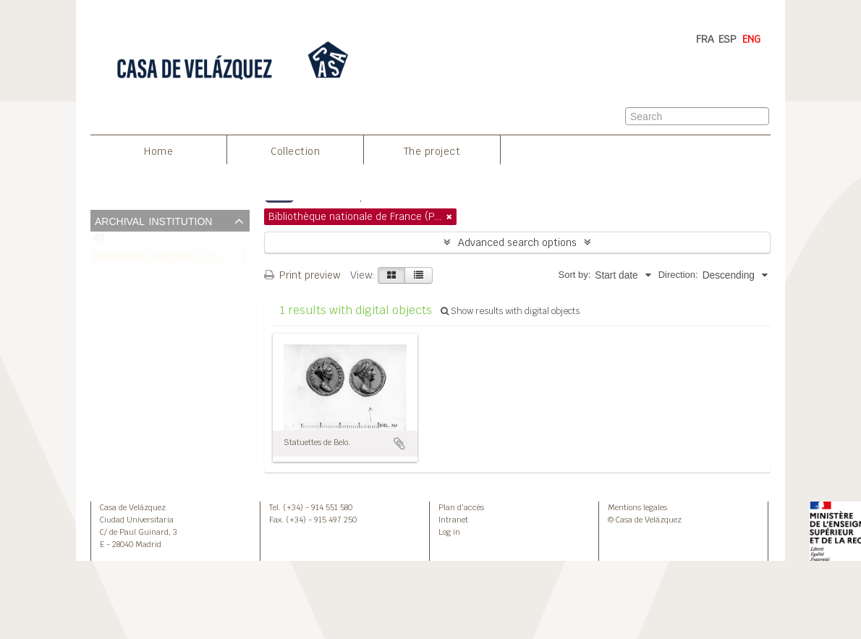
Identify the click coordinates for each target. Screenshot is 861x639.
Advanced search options (517, 242)
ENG (751, 39)
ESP (727, 39)
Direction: (678, 274)
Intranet (453, 520)
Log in (449, 532)
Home (158, 151)
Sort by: (574, 274)
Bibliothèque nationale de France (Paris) (182, 259)
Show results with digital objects (510, 311)
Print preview (302, 275)
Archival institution (153, 220)
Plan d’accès (461, 507)
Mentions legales (637, 507)
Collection (295, 151)
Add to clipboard (399, 443)
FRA (705, 39)
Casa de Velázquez (133, 507)
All (98, 241)
